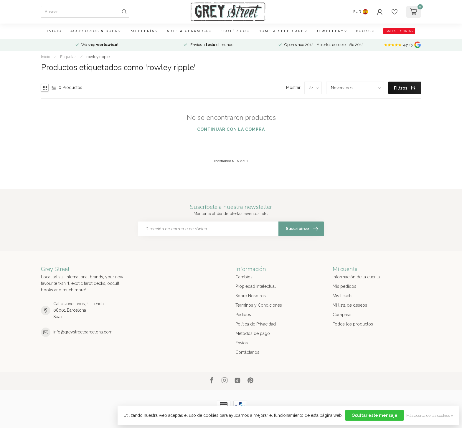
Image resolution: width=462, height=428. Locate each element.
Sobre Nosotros (250, 295)
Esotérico (233, 31)
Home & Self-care (281, 31)
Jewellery (330, 31)
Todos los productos (353, 324)
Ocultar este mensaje (374, 415)
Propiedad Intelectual (255, 286)
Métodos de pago (252, 333)
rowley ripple (98, 56)
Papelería (142, 31)
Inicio (54, 31)
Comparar (342, 314)
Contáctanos (247, 352)
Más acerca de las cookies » (429, 415)
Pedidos (243, 314)
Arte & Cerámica (187, 31)
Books (363, 31)
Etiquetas (68, 56)
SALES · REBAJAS (399, 31)
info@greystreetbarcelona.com (83, 332)
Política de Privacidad (255, 324)
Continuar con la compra (231, 129)
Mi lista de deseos (350, 305)
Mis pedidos (344, 286)
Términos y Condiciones (258, 305)
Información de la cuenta (356, 277)
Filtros (404, 88)
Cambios (244, 277)
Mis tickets (342, 295)
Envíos (241, 343)
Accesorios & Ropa (94, 31)
